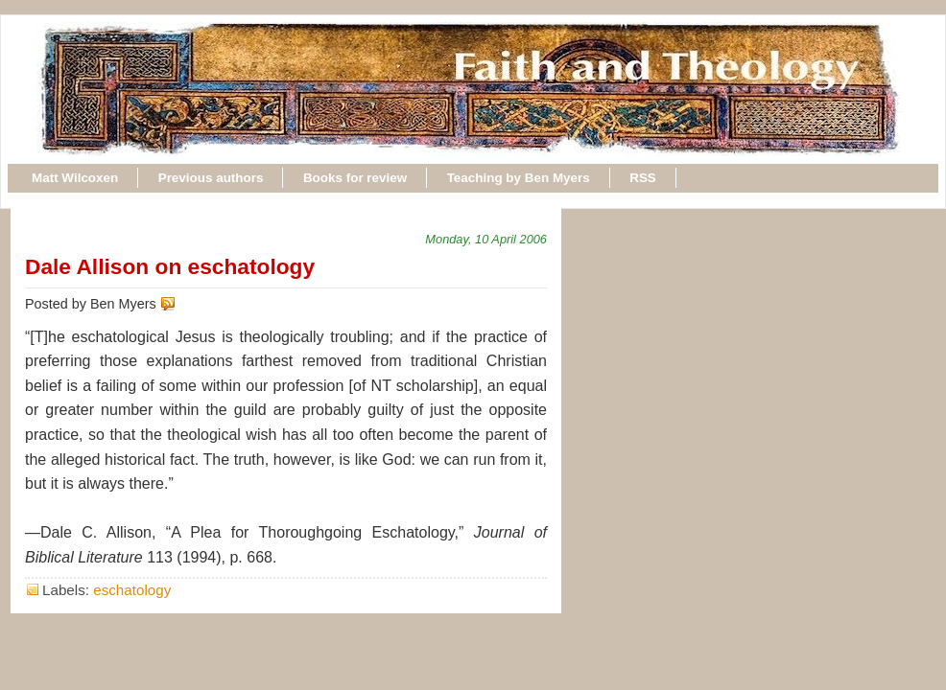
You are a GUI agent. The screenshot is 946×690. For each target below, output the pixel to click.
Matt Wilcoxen (75, 178)
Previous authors (211, 178)
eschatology (132, 590)
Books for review (355, 178)
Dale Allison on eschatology (170, 266)
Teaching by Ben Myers (518, 178)
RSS (642, 178)
